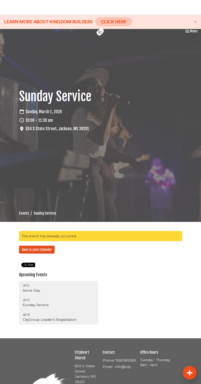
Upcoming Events (33, 274)
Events (24, 213)
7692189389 (125, 360)
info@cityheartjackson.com (125, 367)
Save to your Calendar (37, 249)
